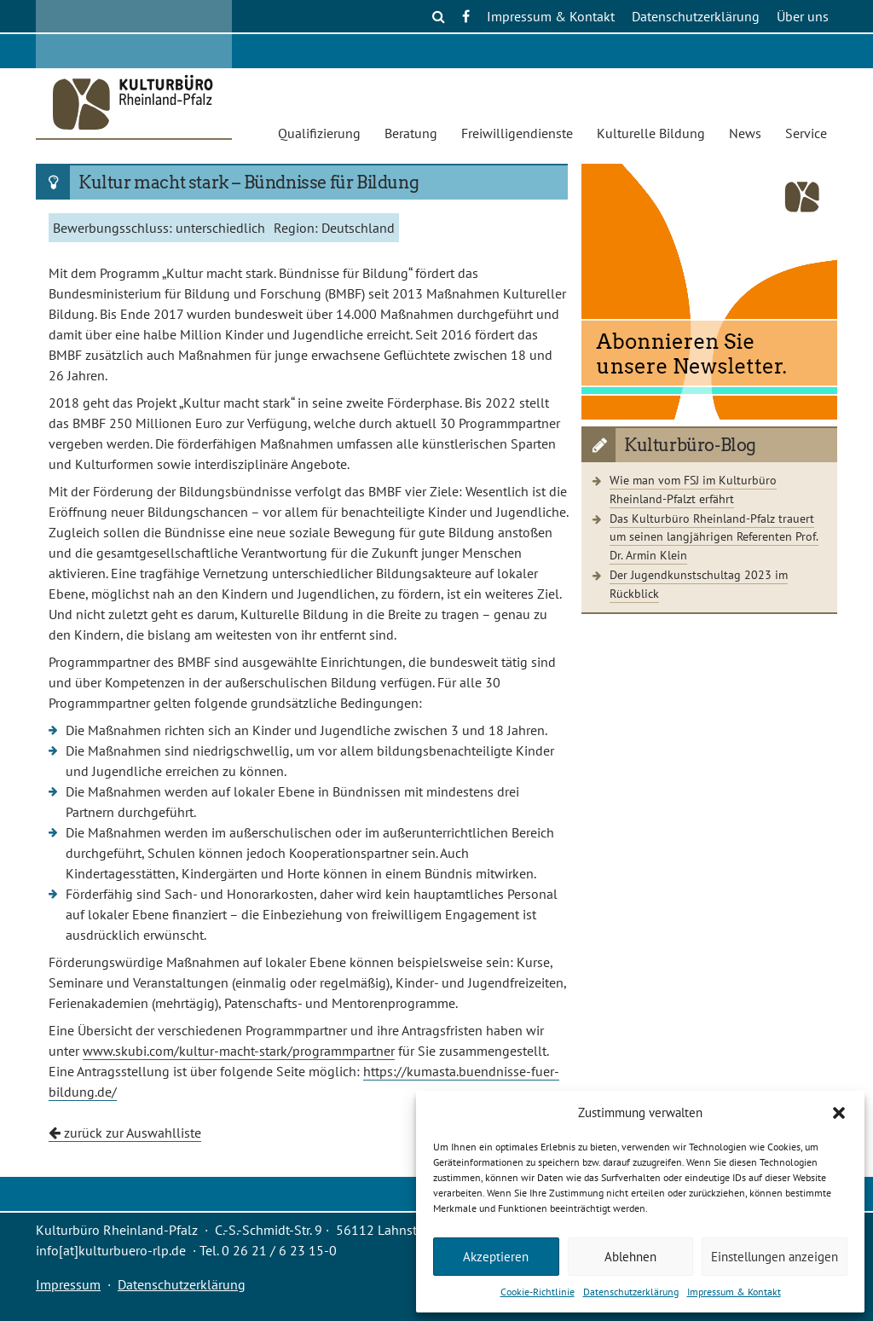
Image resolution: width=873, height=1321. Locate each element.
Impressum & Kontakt (734, 1291)
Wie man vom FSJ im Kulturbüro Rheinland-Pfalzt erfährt (693, 489)
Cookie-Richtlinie (537, 1291)
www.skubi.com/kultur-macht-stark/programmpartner (239, 1050)
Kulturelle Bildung (651, 133)
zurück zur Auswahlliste (125, 1132)
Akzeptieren (496, 1257)
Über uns (803, 16)
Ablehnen (630, 1257)
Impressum (68, 1284)
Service (806, 133)
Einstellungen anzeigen (774, 1257)
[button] (838, 1112)
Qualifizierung (319, 133)
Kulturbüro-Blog (690, 445)
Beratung (410, 133)
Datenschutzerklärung (631, 1291)
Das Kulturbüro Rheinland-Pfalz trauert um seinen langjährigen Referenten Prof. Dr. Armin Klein (714, 536)
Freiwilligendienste (517, 133)
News (745, 133)
